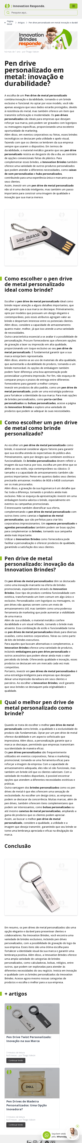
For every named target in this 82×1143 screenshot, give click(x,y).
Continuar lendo (16, 1060)
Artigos (21, 22)
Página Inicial (9, 22)
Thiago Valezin (32, 51)
